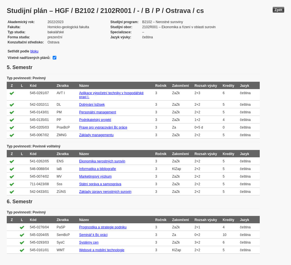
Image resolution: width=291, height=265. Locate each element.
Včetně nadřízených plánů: (29, 58)
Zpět (278, 10)
